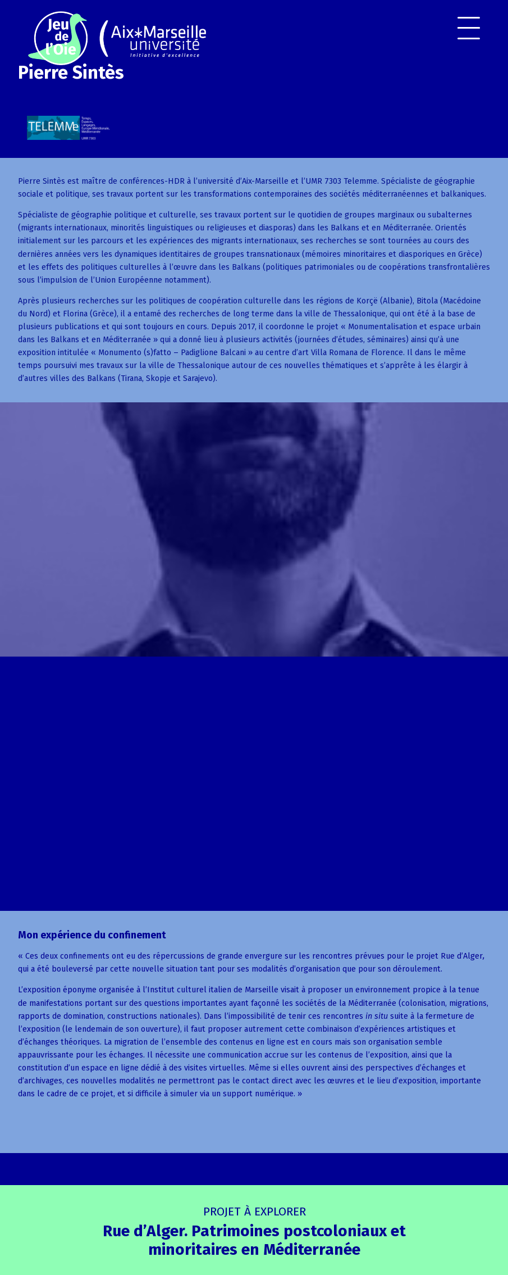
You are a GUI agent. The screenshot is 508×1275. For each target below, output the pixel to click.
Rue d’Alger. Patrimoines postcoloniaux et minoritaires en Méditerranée (254, 1231)
